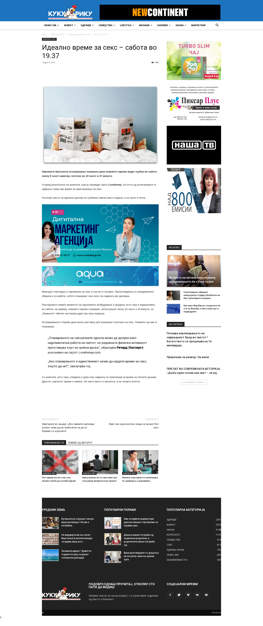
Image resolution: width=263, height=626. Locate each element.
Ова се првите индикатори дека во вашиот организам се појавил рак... (141, 522)
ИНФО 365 (51, 25)
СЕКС (170, 544)
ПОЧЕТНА (216, 612)
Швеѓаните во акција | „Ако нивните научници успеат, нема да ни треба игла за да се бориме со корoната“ (68, 428)
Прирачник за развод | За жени (188, 357)
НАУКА (181, 25)
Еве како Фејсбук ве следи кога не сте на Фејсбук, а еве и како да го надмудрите (201, 308)
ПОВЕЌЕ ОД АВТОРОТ (80, 442)
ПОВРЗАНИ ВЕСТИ (54, 442)
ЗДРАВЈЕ (87, 25)
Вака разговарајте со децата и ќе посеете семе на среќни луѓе (141, 556)
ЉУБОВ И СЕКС (57, 34)
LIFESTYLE (127, 25)
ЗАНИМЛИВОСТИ (177, 559)
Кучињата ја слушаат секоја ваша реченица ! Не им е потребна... (77, 522)
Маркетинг (198, 25)
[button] (217, 25)
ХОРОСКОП (173, 534)
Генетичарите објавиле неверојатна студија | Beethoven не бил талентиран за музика (201, 295)
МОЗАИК (145, 25)
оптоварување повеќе (194, 382)
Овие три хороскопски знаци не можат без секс (134, 426)
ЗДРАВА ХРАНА (175, 549)
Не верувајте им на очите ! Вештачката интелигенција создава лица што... (76, 538)
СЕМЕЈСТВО (107, 25)
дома (44, 34)
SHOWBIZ (164, 25)
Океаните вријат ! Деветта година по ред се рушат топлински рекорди (76, 554)
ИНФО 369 (173, 554)
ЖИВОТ (70, 25)
